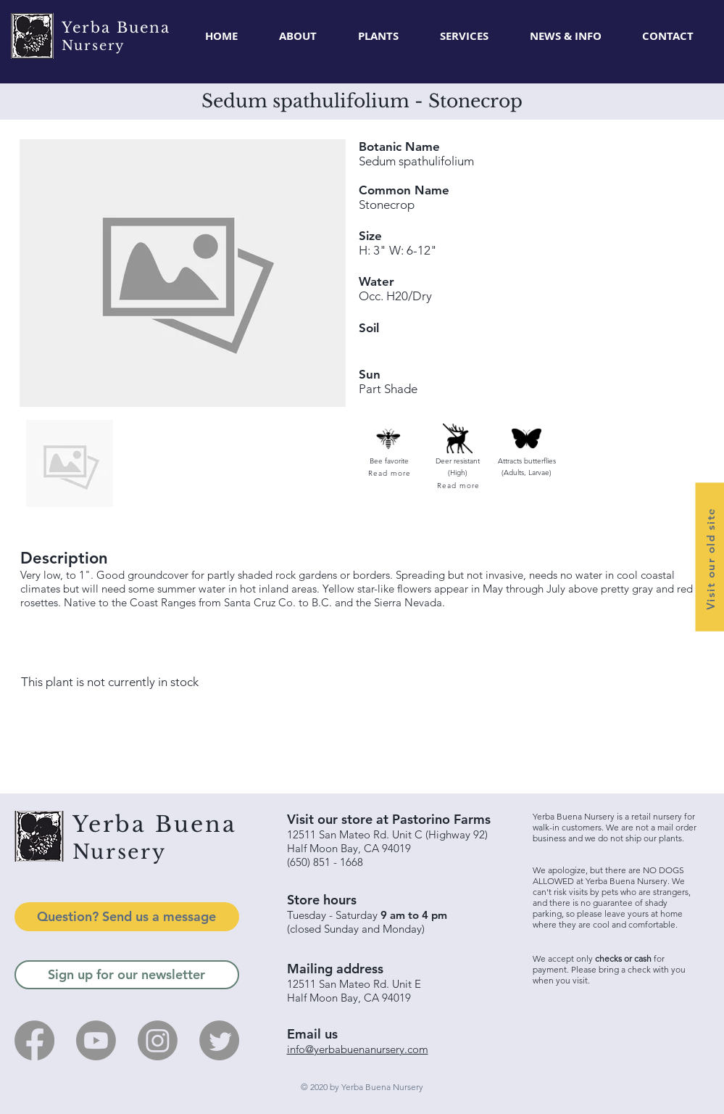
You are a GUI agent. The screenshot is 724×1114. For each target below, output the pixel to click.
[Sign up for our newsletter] (126, 974)
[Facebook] (34, 1040)
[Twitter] (219, 1040)
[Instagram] (158, 1040)
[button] (379, 36)
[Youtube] (96, 1040)
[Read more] (389, 473)
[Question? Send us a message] (126, 916)
